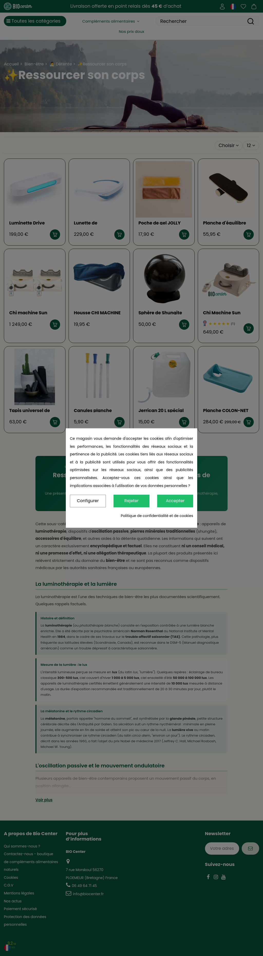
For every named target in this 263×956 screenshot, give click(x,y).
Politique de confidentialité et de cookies (157, 515)
